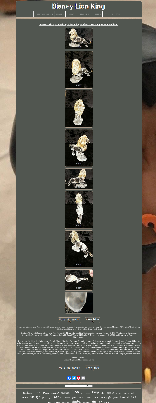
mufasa (27, 392)
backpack (65, 392)
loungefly (106, 397)
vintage (35, 397)
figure (50, 398)
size (102, 393)
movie (67, 397)
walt (133, 393)
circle (89, 398)
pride (44, 398)
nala (133, 397)
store (96, 397)
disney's (88, 393)
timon (25, 397)
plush (58, 397)
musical (55, 393)
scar (46, 392)
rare (38, 392)
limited (124, 397)
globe (115, 398)
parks (74, 398)
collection (81, 398)
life (82, 393)
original (118, 393)
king (95, 392)
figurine (126, 393)
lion (76, 392)
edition (110, 392)
